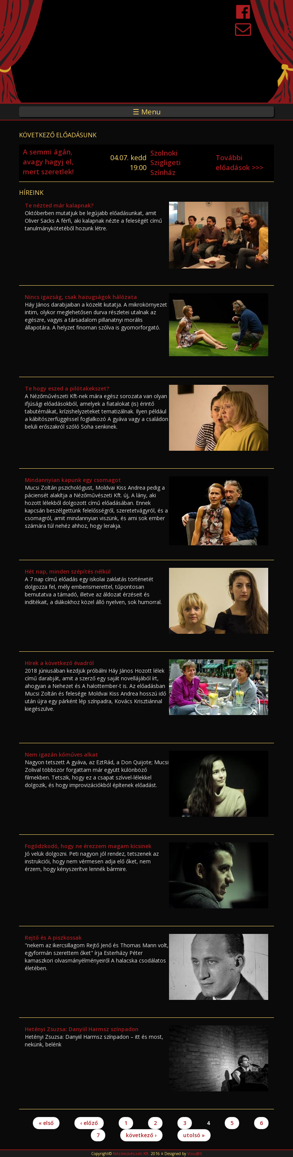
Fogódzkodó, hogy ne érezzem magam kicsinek (88, 846)
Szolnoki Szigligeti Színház (165, 162)
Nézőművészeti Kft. (131, 1153)
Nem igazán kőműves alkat (61, 754)
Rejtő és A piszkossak (53, 937)
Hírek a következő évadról (59, 663)
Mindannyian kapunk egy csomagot (73, 480)
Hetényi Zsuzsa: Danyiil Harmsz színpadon (81, 1029)
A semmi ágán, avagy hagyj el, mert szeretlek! (48, 161)
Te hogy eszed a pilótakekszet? (67, 388)
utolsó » (194, 1135)
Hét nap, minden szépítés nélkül (68, 571)
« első (46, 1122)
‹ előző (89, 1122)
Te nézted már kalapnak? (59, 205)
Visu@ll (194, 1153)
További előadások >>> (239, 162)
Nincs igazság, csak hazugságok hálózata (81, 296)
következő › (141, 1135)
